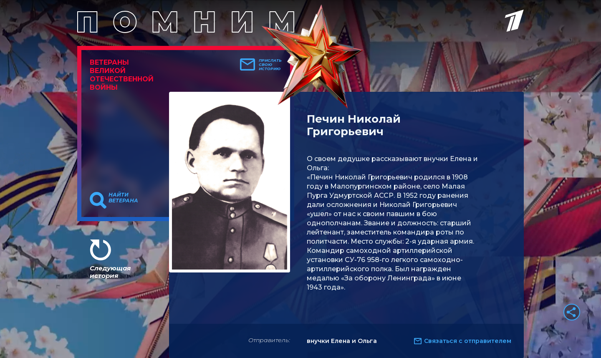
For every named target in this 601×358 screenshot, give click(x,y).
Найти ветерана (123, 198)
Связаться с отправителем (467, 341)
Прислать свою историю (270, 64)
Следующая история (110, 272)
